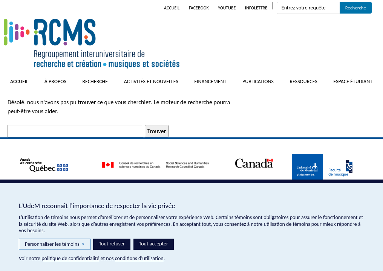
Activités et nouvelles (151, 81)
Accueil (171, 8)
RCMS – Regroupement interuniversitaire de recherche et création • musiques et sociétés (136, 44)
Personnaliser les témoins (54, 244)
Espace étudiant (352, 81)
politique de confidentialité (70, 258)
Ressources (303, 81)
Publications (258, 81)
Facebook (199, 8)
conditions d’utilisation (139, 258)
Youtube (227, 8)
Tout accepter (153, 244)
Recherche (95, 81)
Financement (210, 81)
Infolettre (256, 8)
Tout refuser (112, 244)
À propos (55, 81)
